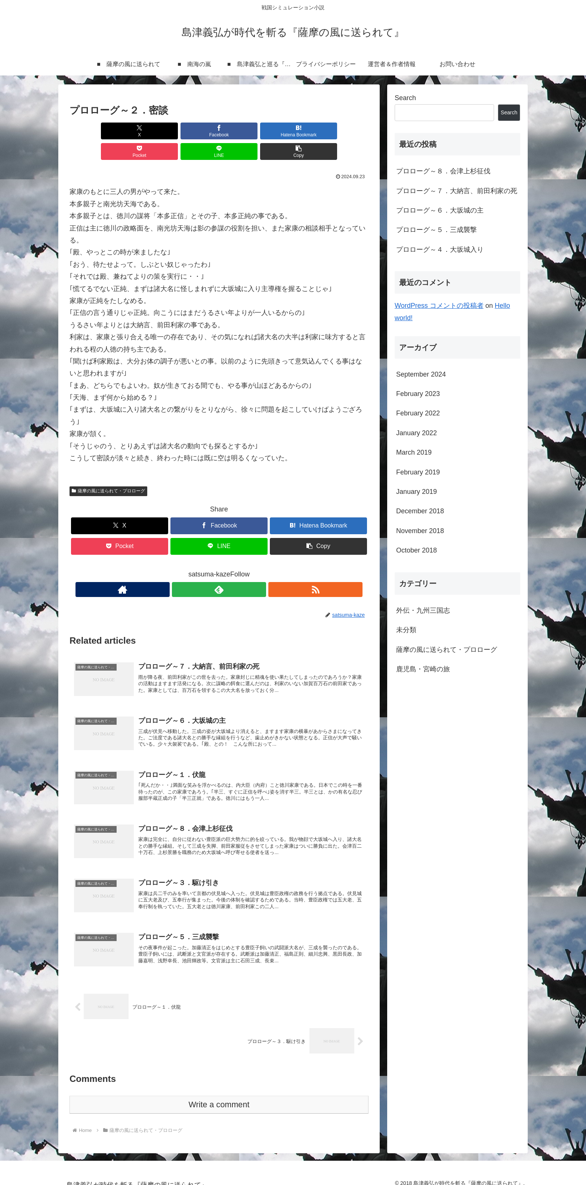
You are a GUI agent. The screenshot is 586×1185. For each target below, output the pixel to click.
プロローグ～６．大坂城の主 (440, 210)
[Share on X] (93, 131)
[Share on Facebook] (143, 131)
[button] (344, 131)
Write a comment (219, 1095)
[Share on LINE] (294, 131)
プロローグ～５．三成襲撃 (436, 229)
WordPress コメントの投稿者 (439, 305)
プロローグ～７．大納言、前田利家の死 (456, 191)
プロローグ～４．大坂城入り (440, 249)
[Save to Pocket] (244, 131)
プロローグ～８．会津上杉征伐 (443, 171)
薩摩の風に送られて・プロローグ (108, 470)
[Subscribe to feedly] (219, 568)
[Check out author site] (201, 568)
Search (405, 98)
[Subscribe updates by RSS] (236, 568)
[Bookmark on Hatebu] (194, 131)
